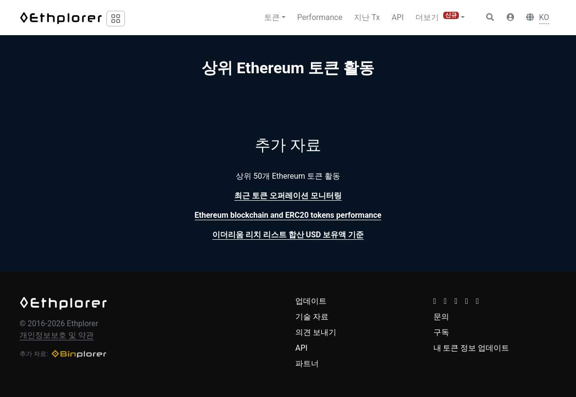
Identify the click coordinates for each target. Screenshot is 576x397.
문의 (441, 316)
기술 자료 (312, 316)
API (397, 17)
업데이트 (311, 301)
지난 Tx (367, 17)
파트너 (307, 363)
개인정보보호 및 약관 (57, 335)
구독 (441, 332)
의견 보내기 (315, 332)
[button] (510, 17)
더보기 (437, 17)
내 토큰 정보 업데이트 (471, 348)
